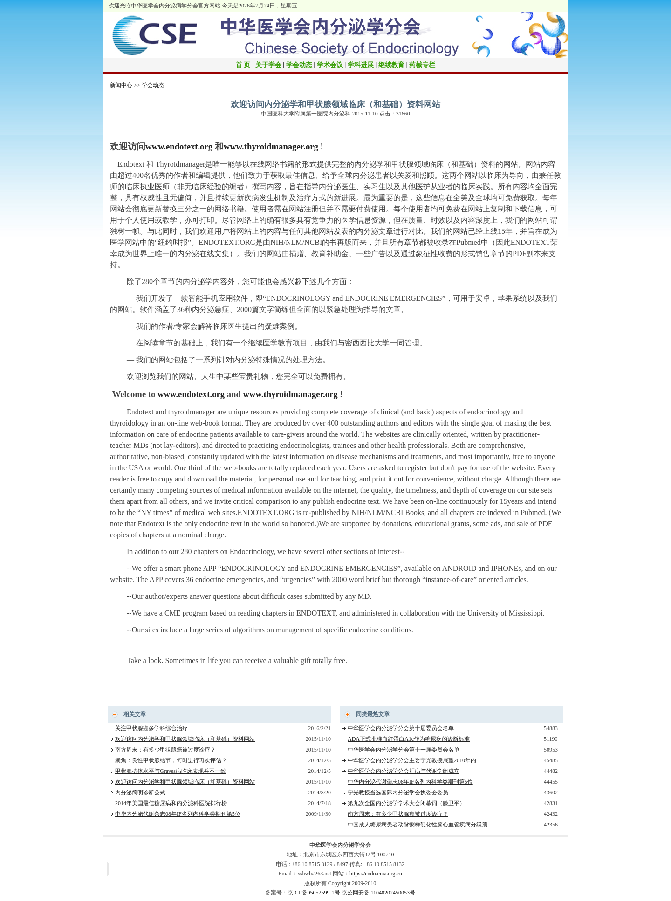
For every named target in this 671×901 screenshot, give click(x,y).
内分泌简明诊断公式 (140, 792)
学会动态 (299, 64)
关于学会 (268, 64)
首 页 (243, 64)
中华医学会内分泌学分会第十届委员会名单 (401, 728)
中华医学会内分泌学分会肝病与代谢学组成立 (403, 771)
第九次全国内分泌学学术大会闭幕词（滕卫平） (406, 803)
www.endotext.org (178, 146)
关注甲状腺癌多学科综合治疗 (151, 728)
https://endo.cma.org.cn (375, 873)
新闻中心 (121, 85)
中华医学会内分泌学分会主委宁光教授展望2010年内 (412, 760)
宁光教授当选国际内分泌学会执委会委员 (398, 792)
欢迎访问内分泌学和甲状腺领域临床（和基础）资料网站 (185, 739)
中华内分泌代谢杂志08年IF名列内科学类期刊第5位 (177, 814)
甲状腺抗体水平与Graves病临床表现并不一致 (170, 771)
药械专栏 (422, 64)
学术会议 (330, 64)
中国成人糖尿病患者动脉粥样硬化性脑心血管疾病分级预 (417, 824)
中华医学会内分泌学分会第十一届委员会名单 (403, 749)
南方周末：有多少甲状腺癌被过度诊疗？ (165, 749)
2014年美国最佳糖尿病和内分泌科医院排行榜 (171, 803)
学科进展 (361, 64)
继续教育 (391, 64)
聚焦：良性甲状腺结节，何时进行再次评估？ (171, 760)
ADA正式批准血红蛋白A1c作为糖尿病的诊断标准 (409, 739)
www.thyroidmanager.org (271, 146)
